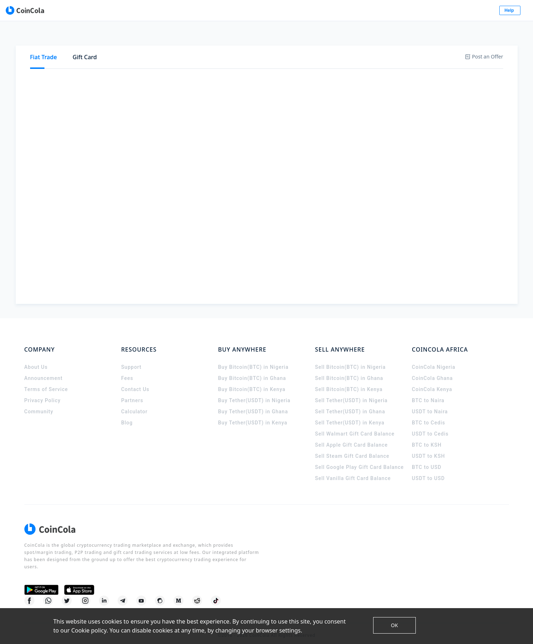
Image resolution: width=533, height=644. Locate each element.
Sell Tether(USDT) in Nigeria (351, 394)
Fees (127, 372)
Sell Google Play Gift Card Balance (359, 461)
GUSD (263, 60)
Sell (72, 60)
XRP (194, 60)
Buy (45, 60)
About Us (36, 360)
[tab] (43, 36)
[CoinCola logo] (51, 11)
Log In (428, 11)
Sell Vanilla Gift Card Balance (353, 472)
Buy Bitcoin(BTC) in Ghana (252, 372)
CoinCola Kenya (432, 383)
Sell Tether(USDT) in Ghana (350, 405)
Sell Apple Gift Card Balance (351, 438)
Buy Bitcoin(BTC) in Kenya (251, 383)
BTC (109, 60)
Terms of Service (46, 383)
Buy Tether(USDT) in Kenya (252, 416)
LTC (239, 60)
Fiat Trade (43, 36)
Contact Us (135, 383)
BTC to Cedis (428, 416)
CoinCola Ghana (432, 372)
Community (38, 405)
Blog (127, 416)
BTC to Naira (428, 394)
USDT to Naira (430, 405)
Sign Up (464, 11)
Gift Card (85, 36)
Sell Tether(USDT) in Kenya (350, 416)
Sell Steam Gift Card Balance (352, 449)
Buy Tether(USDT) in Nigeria (254, 394)
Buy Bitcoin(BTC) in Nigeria (253, 360)
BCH (217, 60)
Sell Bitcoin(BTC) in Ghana (349, 372)
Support (131, 360)
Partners (132, 394)
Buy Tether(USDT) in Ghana (253, 405)
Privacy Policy (42, 394)
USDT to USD (428, 472)
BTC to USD (426, 461)
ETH (131, 60)
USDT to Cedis (430, 427)
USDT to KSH (428, 449)
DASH (290, 60)
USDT (155, 60)
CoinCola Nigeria (433, 360)
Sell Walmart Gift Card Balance (355, 427)
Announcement (43, 372)
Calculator (134, 405)
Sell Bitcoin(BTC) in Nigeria (350, 360)
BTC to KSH (427, 438)
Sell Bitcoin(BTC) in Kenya (349, 383)
